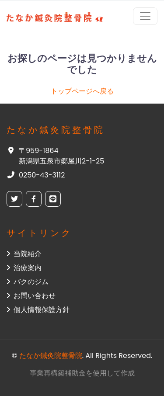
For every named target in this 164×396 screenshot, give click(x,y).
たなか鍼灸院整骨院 (50, 356)
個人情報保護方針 (38, 310)
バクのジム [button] (28, 282)
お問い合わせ (31, 296)
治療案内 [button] (24, 268)
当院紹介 (24, 254)
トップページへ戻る (82, 91)
